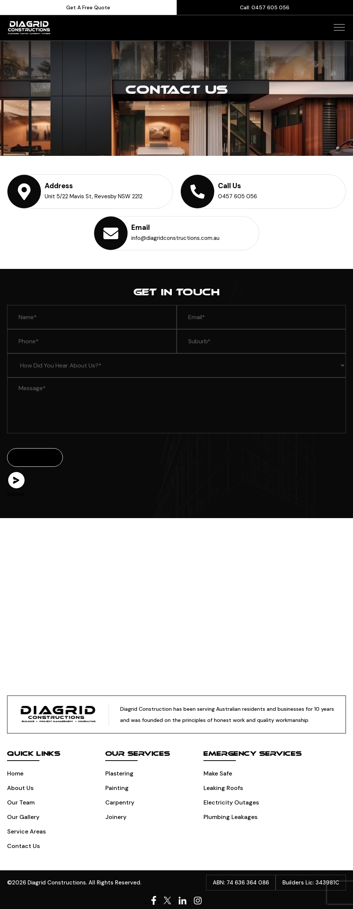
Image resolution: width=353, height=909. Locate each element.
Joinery (115, 817)
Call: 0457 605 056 (264, 7)
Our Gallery (23, 817)
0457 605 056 (237, 196)
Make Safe (217, 773)
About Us (20, 788)
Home (15, 773)
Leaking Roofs (223, 788)
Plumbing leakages (230, 817)
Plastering (119, 773)
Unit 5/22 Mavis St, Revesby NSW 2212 (93, 196)
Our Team (21, 802)
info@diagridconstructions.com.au (175, 238)
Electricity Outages (231, 802)
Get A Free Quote (88, 7)
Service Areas (26, 831)
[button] (339, 27)
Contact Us (23, 846)
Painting (117, 788)
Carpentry (119, 802)
